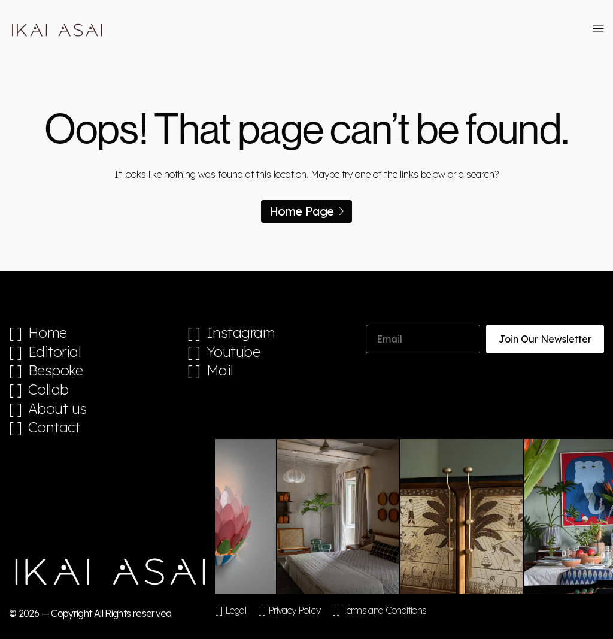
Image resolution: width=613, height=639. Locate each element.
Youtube (233, 352)
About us (57, 409)
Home (47, 333)
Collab (48, 389)
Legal (235, 610)
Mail (220, 370)
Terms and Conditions (384, 610)
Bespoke (55, 370)
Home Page (306, 211)
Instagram (241, 333)
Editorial (54, 352)
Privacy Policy (294, 610)
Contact (54, 427)
